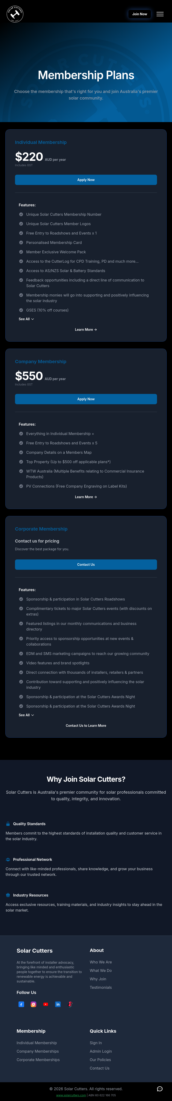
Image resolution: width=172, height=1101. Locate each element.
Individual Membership (37, 1042)
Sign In (96, 1042)
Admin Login (101, 1051)
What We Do (101, 970)
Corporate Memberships (38, 1059)
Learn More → (86, 329)
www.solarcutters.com (71, 1095)
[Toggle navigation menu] (160, 14)
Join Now (139, 14)
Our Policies (100, 1059)
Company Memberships (38, 1051)
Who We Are (101, 962)
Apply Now (86, 180)
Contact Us (86, 564)
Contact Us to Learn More (86, 726)
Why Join (98, 979)
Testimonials (101, 987)
